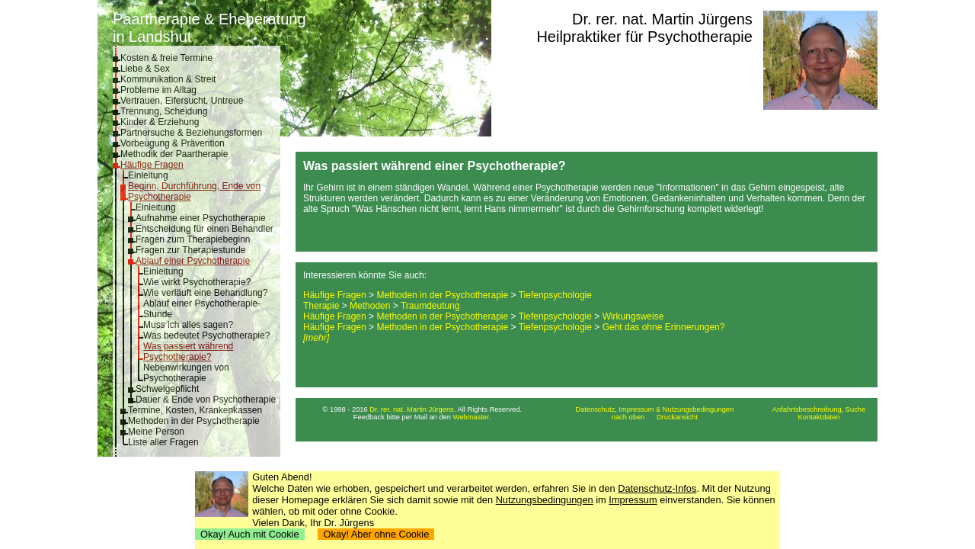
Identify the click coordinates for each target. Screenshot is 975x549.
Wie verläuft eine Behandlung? (205, 292)
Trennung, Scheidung (163, 111)
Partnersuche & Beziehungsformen (191, 132)
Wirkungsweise (633, 316)
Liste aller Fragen (163, 442)
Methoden (370, 305)
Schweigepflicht (167, 389)
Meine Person (156, 431)
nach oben (628, 417)
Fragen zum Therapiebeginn (193, 239)
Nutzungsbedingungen (544, 500)
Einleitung (148, 175)
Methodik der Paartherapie (174, 154)
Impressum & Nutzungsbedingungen (676, 409)
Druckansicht (677, 417)
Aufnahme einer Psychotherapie (201, 218)
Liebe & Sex (145, 68)
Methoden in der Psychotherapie (194, 421)
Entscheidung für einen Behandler (204, 228)
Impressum (633, 500)
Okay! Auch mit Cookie (250, 534)
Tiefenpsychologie (555, 295)
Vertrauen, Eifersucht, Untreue (181, 100)
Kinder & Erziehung (159, 122)
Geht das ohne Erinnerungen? (664, 327)
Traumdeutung (430, 305)
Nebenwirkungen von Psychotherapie (186, 373)
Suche (855, 409)
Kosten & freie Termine (166, 58)
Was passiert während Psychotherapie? (188, 351)
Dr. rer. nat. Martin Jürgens (662, 19)
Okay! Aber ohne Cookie (376, 534)
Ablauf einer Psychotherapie (193, 260)
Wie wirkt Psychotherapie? (197, 282)
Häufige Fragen (152, 164)
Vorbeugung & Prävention (172, 143)
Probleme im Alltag (158, 90)
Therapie (321, 305)
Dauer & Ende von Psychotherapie (206, 399)
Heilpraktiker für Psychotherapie (644, 36)
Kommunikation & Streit (168, 79)
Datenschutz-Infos (657, 488)
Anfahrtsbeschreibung (807, 409)
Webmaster (471, 417)
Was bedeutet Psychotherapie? (206, 335)
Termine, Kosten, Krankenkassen (195, 410)
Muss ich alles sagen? (188, 324)
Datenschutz (595, 409)
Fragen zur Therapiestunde (191, 250)
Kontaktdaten (819, 417)
